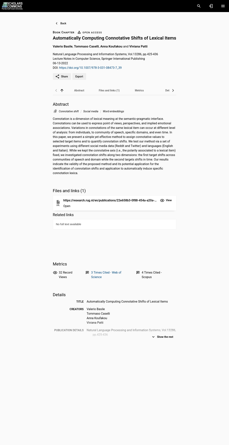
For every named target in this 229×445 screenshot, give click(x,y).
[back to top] (62, 90)
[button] (165, 200)
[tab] (79, 90)
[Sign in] (210, 6)
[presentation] (114, 233)
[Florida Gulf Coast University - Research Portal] (12, 6)
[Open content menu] (222, 6)
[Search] (198, 6)
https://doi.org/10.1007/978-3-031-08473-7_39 (90, 68)
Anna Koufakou (111, 46)
